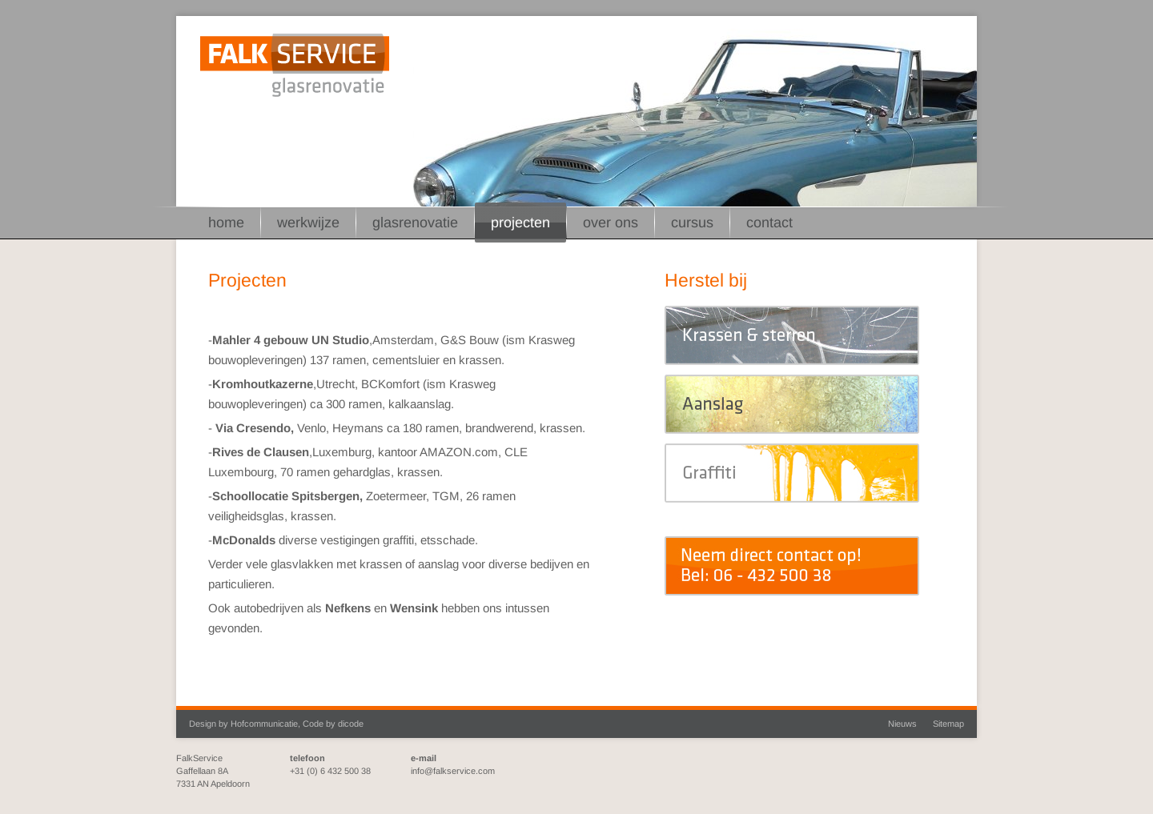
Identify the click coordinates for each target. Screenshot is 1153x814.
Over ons (610, 223)
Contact (769, 223)
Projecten (520, 223)
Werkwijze (308, 223)
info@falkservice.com (453, 771)
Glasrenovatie (415, 223)
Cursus (692, 223)
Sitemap (948, 723)
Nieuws (902, 723)
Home (226, 223)
